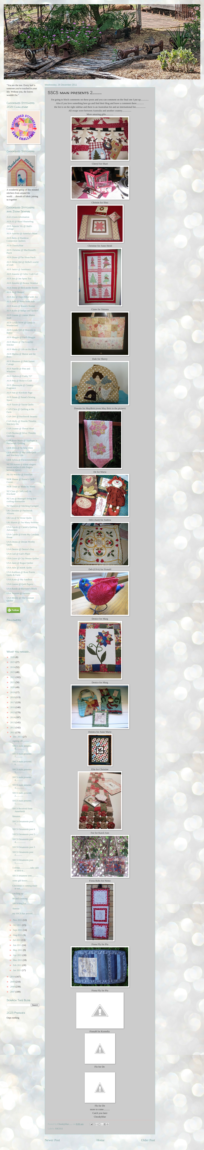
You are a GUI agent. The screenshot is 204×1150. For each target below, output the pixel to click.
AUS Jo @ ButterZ (16, 292)
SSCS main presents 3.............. (21, 786)
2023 (12, 672)
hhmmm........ (18, 816)
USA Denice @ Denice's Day (20, 549)
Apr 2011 (17, 955)
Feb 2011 (17, 965)
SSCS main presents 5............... (21, 771)
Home (101, 1140)
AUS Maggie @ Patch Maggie (21, 337)
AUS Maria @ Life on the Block (22, 349)
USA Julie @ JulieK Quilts (19, 567)
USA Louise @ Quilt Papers (20, 584)
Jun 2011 (17, 945)
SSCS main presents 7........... (21, 755)
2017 (12, 702)
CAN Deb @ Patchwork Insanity (22, 416)
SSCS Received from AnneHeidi (22, 810)
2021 (12, 682)
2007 (12, 991)
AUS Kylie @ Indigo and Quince (22, 310)
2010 (12, 976)
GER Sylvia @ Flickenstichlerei (22, 460)
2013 (12, 722)
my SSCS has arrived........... (25, 913)
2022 (12, 677)
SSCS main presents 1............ (21, 802)
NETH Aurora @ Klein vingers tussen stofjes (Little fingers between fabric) (21, 467)
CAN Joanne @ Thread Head (20, 428)
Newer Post (52, 1140)
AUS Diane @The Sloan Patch (21, 257)
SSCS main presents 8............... (21, 747)
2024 (12, 667)
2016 (12, 707)
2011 (12, 732)
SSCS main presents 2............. (21, 794)
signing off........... (20, 741)
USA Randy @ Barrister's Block (22, 588)
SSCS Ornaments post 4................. (22, 840)
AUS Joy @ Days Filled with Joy (22, 297)
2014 (12, 717)
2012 (12, 727)
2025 (12, 662)
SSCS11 (59, 1128)
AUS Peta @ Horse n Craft (19, 380)
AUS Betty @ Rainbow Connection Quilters (18, 239)
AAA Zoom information (18, 217)
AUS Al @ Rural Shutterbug (20, 221)
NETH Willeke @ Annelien (20, 474)
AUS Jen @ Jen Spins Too (19, 278)
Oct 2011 (17, 925)
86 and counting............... (24, 898)
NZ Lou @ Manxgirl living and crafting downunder (21, 500)
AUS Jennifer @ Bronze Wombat (22, 283)
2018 (12, 697)
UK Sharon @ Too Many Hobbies (23, 522)
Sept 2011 (18, 930)
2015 (12, 712)
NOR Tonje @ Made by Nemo (21, 486)
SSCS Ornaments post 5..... (25, 834)
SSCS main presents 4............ (21, 778)
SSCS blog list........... (22, 903)
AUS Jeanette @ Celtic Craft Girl (22, 274)
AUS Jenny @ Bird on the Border (22, 287)
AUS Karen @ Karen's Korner (21, 306)
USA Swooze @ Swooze (18, 593)
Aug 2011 (18, 935)
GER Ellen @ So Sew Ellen (20, 448)
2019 (12, 692)
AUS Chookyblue (15, 245)
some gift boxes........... (23, 880)
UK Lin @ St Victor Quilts (19, 518)
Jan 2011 (17, 970)
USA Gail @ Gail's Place (18, 553)
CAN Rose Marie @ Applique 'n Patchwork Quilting (22, 442)
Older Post (148, 1140)
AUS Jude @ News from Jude (21, 301)
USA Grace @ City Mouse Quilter (23, 558)
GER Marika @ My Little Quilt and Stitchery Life (21, 454)
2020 (12, 687)
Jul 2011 (17, 940)
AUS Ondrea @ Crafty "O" (19, 376)
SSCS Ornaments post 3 (23, 847)
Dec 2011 (17, 736)
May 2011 (18, 950)
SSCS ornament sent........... (25, 875)
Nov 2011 (18, 920)
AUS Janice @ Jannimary (19, 269)
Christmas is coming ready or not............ (24, 887)
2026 (12, 657)
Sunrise (16, 908)
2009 (12, 981)
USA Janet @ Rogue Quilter (20, 563)
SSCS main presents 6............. (21, 763)
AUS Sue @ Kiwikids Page (20, 392)
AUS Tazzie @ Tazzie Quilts (20, 404)
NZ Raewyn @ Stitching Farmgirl (23, 506)
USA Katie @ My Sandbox (19, 579)
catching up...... (19, 893)
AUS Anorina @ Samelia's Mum (22, 233)
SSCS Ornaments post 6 (23, 829)
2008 (12, 986)
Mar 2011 (18, 960)
